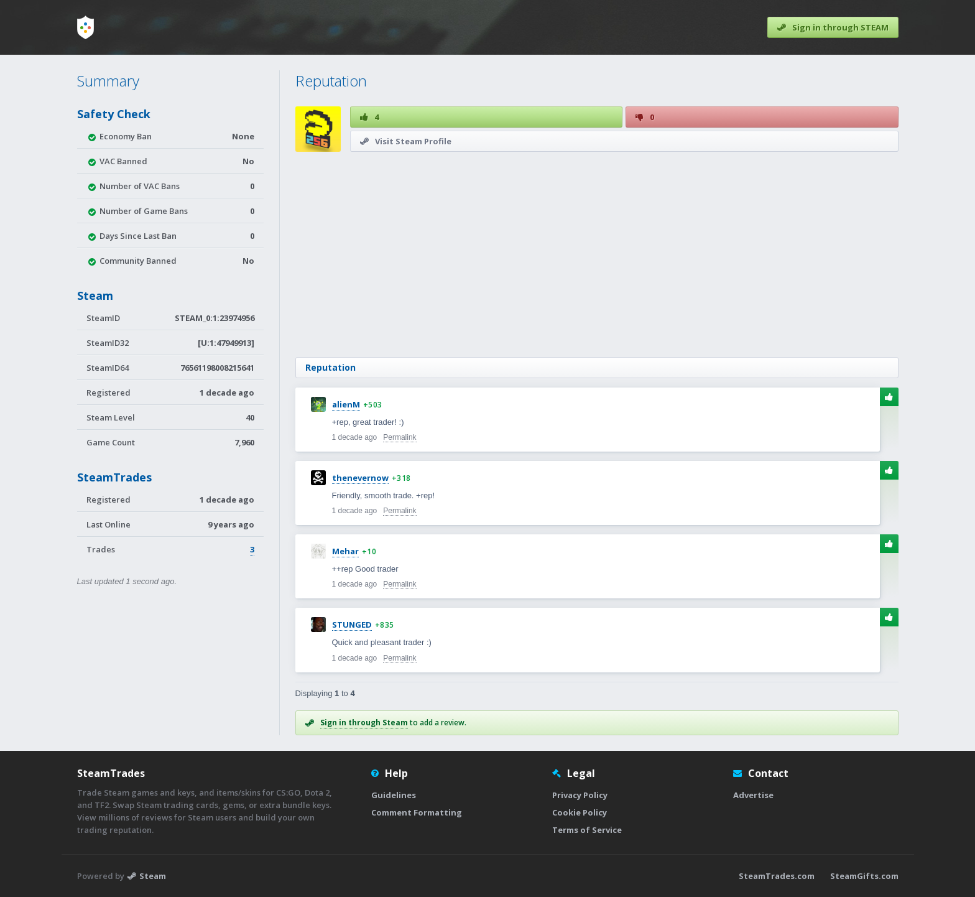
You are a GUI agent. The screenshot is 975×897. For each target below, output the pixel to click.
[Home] (85, 27)
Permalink (399, 437)
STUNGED (352, 624)
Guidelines (393, 795)
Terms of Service (587, 829)
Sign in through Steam (364, 722)
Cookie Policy (579, 812)
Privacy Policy (580, 795)
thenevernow (360, 477)
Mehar (345, 551)
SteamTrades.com (777, 875)
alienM (346, 404)
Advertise (753, 795)
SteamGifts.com (864, 875)
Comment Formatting (416, 812)
